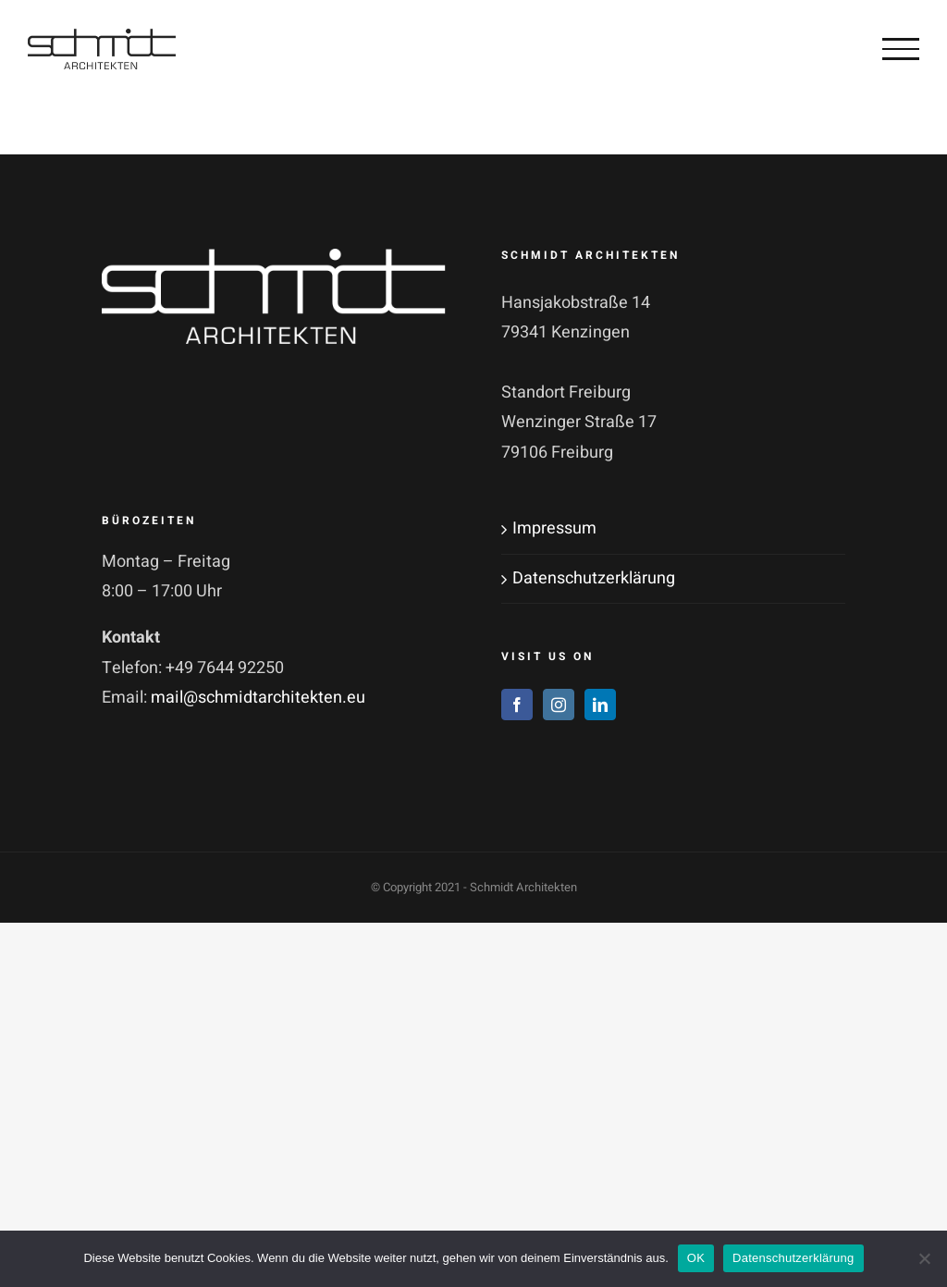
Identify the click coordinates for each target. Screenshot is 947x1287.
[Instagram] (558, 704)
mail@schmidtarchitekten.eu (258, 697)
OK (696, 1258)
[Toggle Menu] (901, 49)
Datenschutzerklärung (593, 578)
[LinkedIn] (600, 704)
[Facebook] (517, 704)
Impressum (554, 528)
